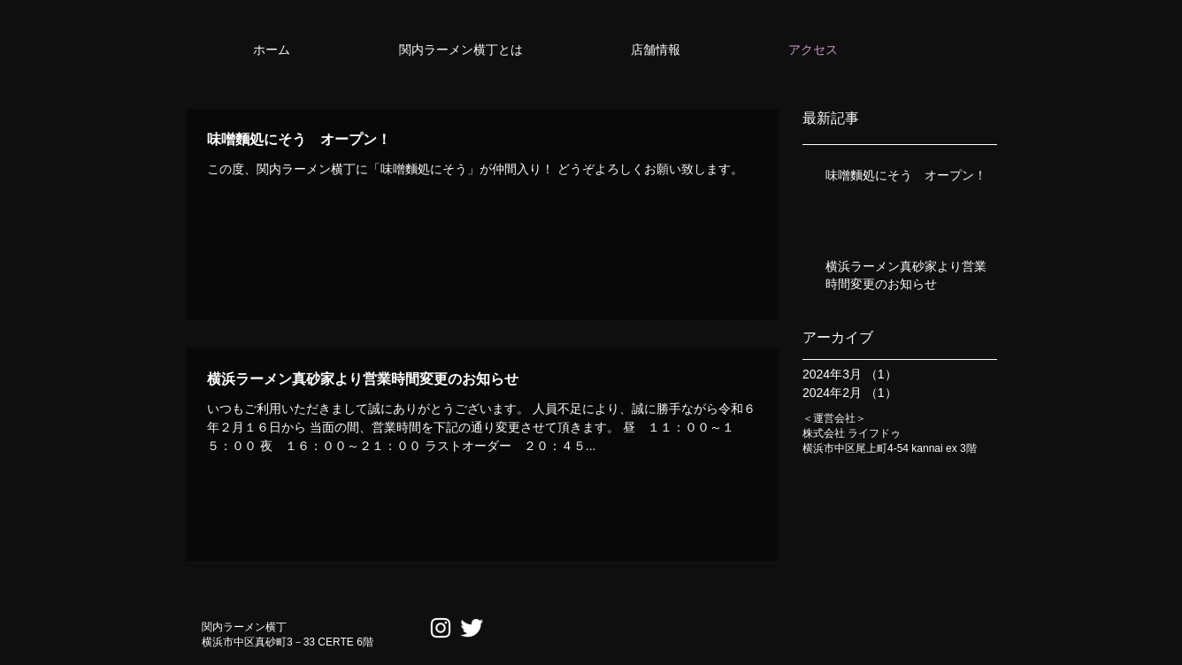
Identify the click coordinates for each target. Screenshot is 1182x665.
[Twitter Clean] (471, 628)
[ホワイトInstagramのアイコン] (440, 628)
